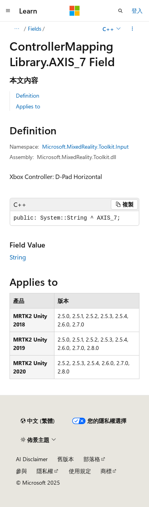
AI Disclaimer (32, 459)
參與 (21, 471)
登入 (137, 10)
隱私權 (45, 471)
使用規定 (80, 471)
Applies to (28, 106)
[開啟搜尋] (120, 11)
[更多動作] (132, 28)
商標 (106, 471)
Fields (34, 28)
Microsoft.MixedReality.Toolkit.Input (85, 146)
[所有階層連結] (16, 28)
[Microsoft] (75, 11)
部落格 (91, 459)
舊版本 (65, 459)
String (18, 257)
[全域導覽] (8, 11)
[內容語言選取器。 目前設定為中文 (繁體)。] (38, 421)
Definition (27, 95)
